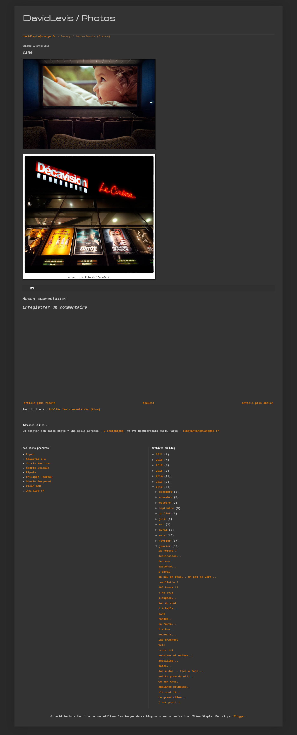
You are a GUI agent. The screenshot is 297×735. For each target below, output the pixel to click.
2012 (160, 487)
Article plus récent (39, 403)
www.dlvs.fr (35, 490)
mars (163, 535)
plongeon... (167, 598)
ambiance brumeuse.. (174, 687)
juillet (165, 513)
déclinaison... (170, 556)
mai (162, 524)
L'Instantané (113, 431)
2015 (160, 470)
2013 (160, 481)
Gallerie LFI (36, 458)
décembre (166, 492)
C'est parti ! (169, 702)
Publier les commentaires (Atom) (74, 409)
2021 (160, 454)
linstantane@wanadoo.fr (201, 431)
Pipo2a (31, 472)
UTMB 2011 (165, 592)
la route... (167, 624)
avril (164, 530)
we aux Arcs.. (169, 681)
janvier (165, 546)
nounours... (167, 634)
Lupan (30, 454)
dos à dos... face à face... (180, 671)
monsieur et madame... (175, 655)
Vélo (161, 645)
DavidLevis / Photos (69, 18)
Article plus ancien (257, 403)
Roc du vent (167, 603)
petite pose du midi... (176, 676)
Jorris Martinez (38, 463)
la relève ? (167, 550)
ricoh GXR (33, 486)
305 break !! (168, 587)
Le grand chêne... (172, 697)
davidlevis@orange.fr (40, 36)
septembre (167, 508)
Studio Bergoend (38, 481)
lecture (164, 561)
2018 (160, 459)
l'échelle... (168, 608)
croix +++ (165, 650)
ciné (161, 613)
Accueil (148, 403)
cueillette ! (168, 582)
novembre (166, 497)
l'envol (164, 571)
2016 (160, 465)
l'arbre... (166, 629)
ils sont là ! (169, 692)
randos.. (165, 619)
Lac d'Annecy (168, 639)
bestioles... (168, 660)
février (165, 540)
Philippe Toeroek (39, 477)
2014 (160, 476)
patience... (167, 566)
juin (163, 519)
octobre (165, 502)
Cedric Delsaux (37, 468)
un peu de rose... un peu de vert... (187, 577)
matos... (165, 666)
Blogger (239, 716)
